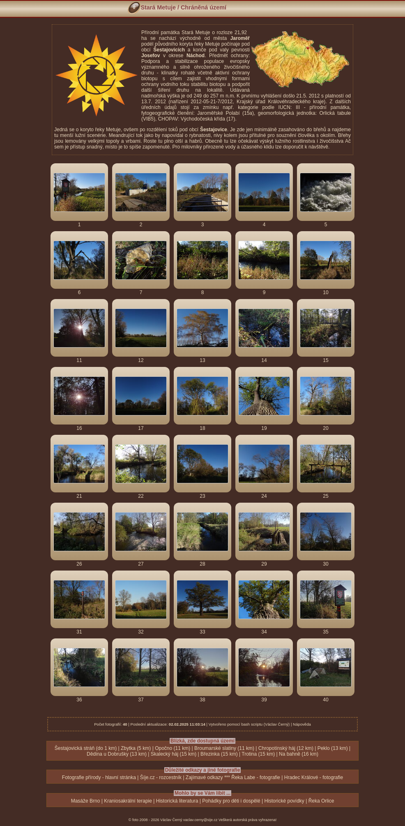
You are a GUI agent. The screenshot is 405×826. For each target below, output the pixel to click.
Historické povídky (284, 801)
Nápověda (302, 724)
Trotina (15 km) (258, 754)
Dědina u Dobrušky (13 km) (117, 754)
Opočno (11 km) (172, 748)
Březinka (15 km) (219, 754)
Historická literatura (177, 801)
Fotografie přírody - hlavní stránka (99, 777)
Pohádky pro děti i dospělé (231, 801)
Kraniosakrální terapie (128, 801)
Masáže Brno (85, 801)
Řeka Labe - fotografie (255, 777)
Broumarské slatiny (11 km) (224, 748)
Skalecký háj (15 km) (173, 754)
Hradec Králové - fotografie (313, 777)
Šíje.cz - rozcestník (161, 777)
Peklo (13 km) (333, 748)
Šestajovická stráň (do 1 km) (86, 748)
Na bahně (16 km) (298, 754)
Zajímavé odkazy (204, 777)
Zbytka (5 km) (136, 748)
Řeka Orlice (321, 801)
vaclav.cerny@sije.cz (200, 820)
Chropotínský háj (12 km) (285, 748)
